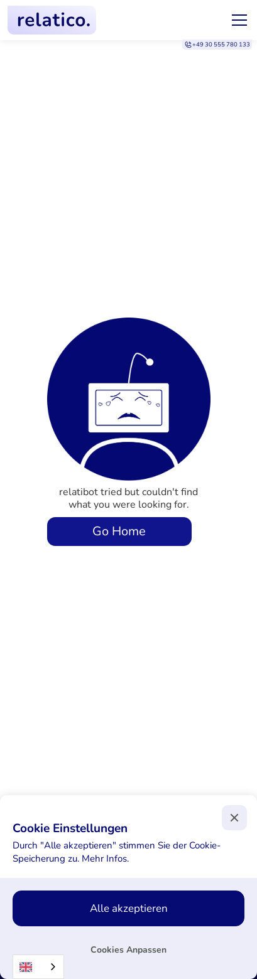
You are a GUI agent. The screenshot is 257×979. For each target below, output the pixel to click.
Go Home (119, 531)
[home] (52, 20)
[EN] (38, 966)
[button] (236, 20)
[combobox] (38, 967)
